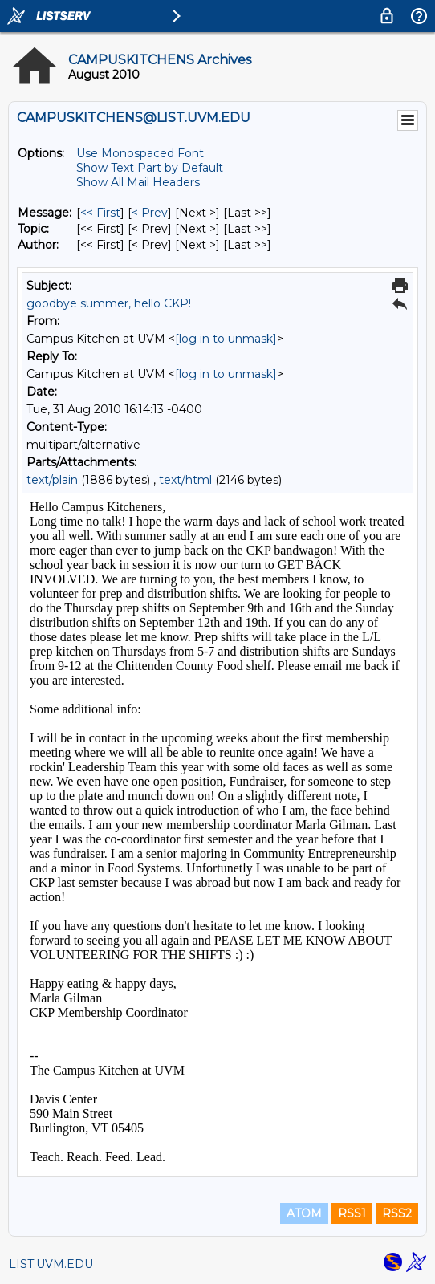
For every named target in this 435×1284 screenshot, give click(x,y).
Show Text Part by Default (149, 167)
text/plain (52, 480)
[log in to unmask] (226, 338)
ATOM (304, 1213)
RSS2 (397, 1213)
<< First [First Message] (100, 212)
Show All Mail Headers (138, 182)
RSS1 (352, 1213)
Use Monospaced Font (140, 153)
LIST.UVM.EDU (51, 1264)
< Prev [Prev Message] (150, 212)
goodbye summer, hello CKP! (108, 303)
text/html (185, 480)
